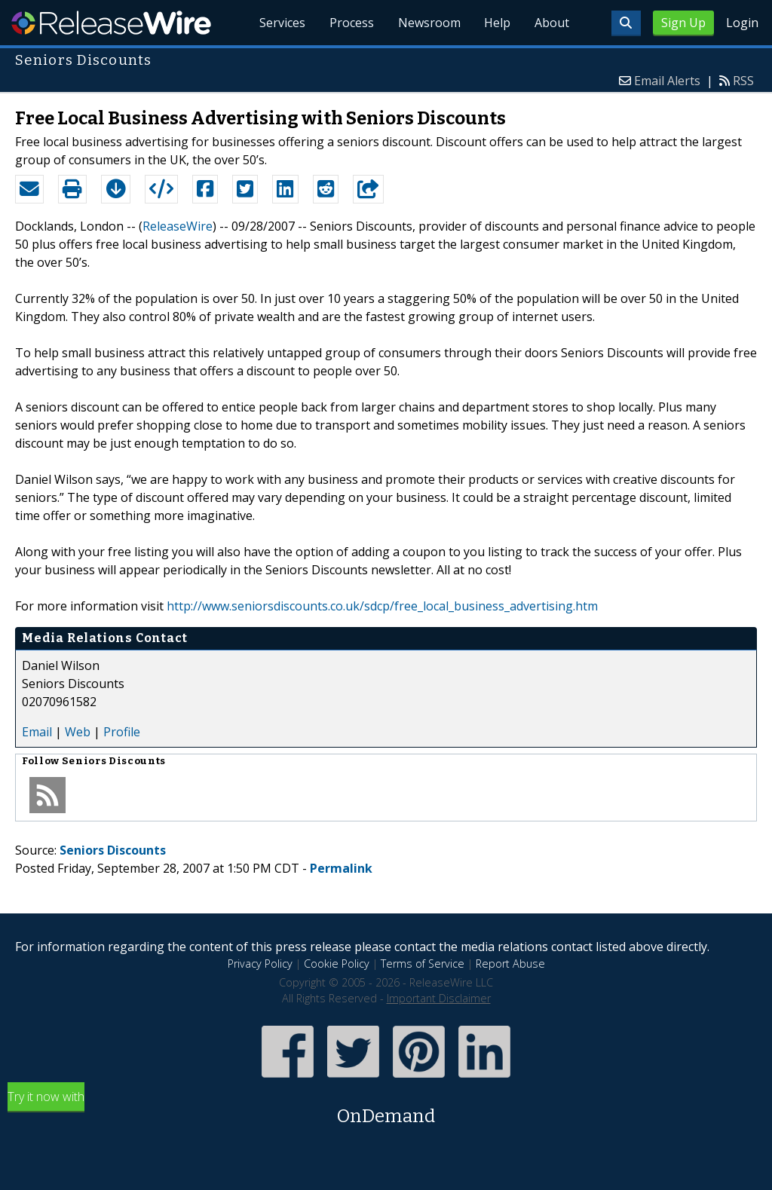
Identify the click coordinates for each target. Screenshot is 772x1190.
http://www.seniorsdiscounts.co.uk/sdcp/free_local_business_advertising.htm (382, 606)
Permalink (341, 868)
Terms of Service (422, 963)
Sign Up (683, 22)
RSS (743, 80)
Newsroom (428, 22)
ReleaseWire (111, 23)
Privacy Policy (260, 963)
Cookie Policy (336, 963)
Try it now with (386, 1109)
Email (37, 731)
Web (77, 731)
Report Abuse (510, 963)
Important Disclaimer (439, 998)
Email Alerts (667, 80)
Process (351, 22)
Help (497, 22)
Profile (121, 731)
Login (742, 22)
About (552, 22)
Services (282, 22)
